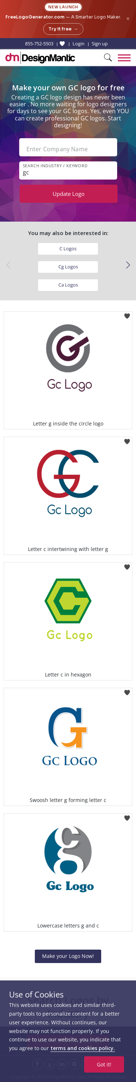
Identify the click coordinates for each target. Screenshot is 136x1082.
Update (69, 193)
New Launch (63, 7)
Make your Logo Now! (68, 956)
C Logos (68, 248)
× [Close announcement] (127, 18)
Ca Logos (68, 284)
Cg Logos (68, 266)
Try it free (63, 29)
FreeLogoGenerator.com (35, 17)
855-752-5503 (39, 43)
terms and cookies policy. (82, 1048)
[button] (127, 265)
